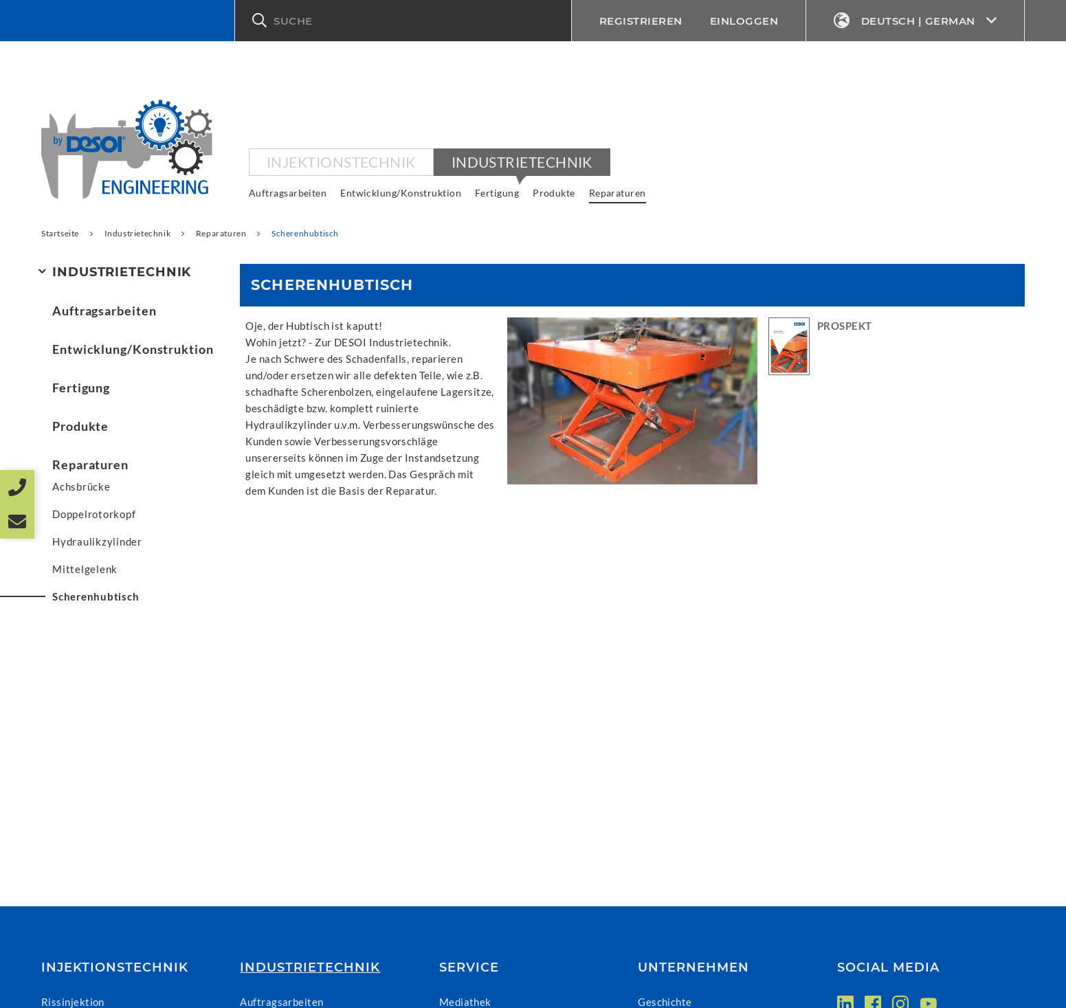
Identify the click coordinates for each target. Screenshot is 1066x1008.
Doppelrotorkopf (93, 514)
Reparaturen (617, 193)
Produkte (554, 193)
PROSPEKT (844, 326)
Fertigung (497, 193)
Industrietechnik (522, 161)
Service (469, 967)
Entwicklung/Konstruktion (400, 193)
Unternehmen (693, 967)
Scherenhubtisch (95, 596)
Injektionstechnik (341, 161)
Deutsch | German (915, 21)
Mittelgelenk (85, 569)
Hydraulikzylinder (97, 541)
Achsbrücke (81, 486)
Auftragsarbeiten (287, 193)
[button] (403, 20)
